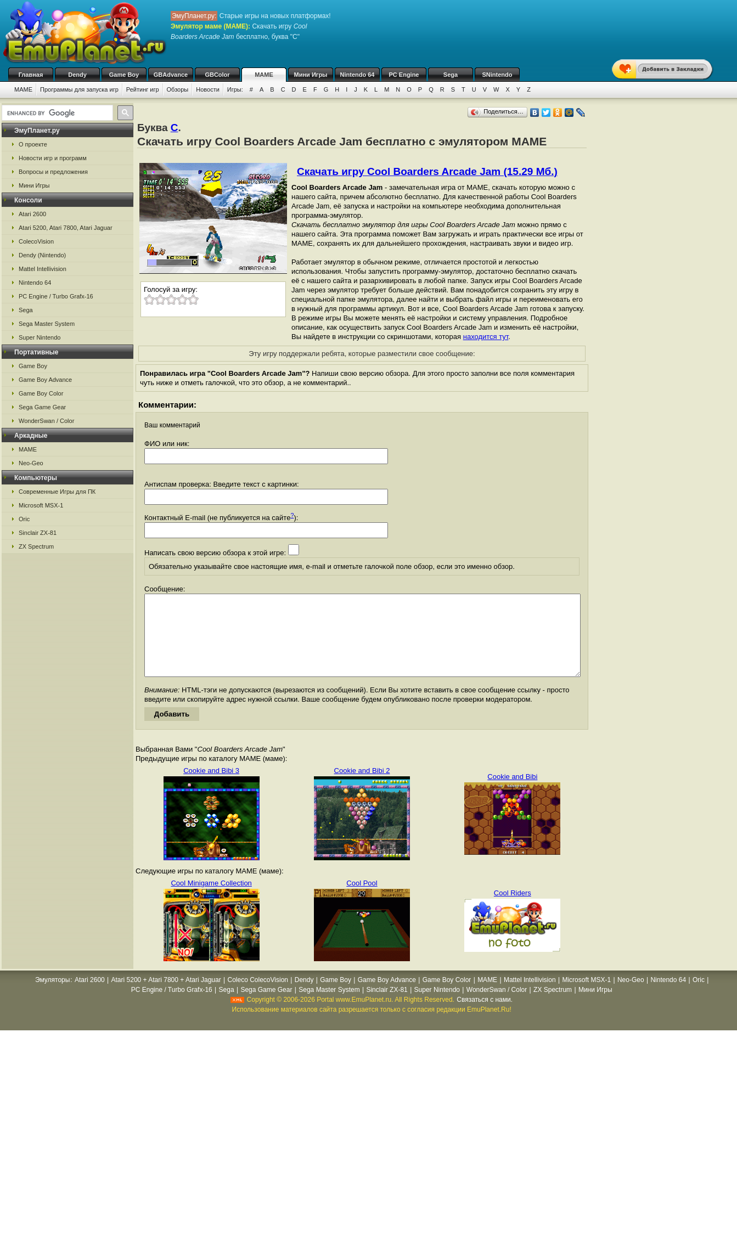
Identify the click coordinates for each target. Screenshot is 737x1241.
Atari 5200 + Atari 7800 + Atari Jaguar (166, 996)
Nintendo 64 (357, 74)
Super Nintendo (39, 337)
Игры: (235, 89)
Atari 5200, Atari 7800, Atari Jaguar (65, 227)
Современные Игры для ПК (57, 491)
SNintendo (497, 74)
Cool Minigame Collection (211, 899)
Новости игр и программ (53, 158)
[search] (56, 113)
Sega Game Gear (42, 407)
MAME (264, 74)
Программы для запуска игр (79, 89)
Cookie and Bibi (512, 793)
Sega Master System (47, 323)
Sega (450, 74)
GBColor (217, 74)
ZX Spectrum (36, 546)
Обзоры (178, 89)
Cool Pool (361, 899)
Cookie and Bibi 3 (211, 787)
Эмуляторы (52, 996)
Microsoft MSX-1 (41, 505)
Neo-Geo (31, 463)
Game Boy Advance (45, 379)
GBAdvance (171, 74)
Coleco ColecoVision (257, 996)
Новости (208, 89)
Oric (24, 519)
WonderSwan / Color (46, 421)
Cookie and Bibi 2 (362, 787)
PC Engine (404, 74)
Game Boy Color (41, 393)
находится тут (486, 336)
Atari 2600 (32, 214)
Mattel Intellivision (42, 269)
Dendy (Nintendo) (42, 255)
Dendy (77, 74)
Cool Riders (512, 909)
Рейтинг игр (142, 89)
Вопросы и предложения (53, 171)
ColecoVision (36, 241)
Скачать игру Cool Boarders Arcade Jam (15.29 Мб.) (427, 171)
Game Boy (124, 74)
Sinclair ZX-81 (38, 532)
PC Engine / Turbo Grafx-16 (56, 296)
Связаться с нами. (485, 1016)
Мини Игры (311, 74)
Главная (31, 74)
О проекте (33, 144)
